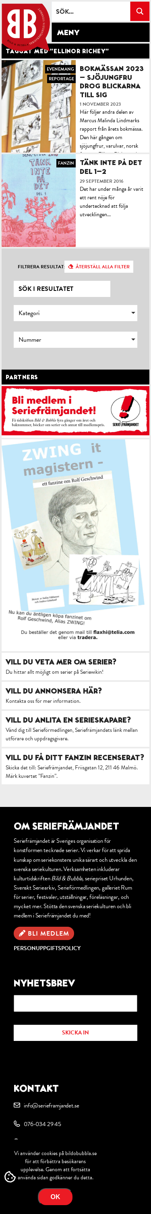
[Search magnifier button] (139, 11)
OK (55, 1196)
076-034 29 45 (42, 1124)
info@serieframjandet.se (51, 1105)
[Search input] (91, 11)
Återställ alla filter (103, 266)
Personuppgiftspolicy (47, 948)
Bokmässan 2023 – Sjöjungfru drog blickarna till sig (112, 81)
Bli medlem (48, 933)
